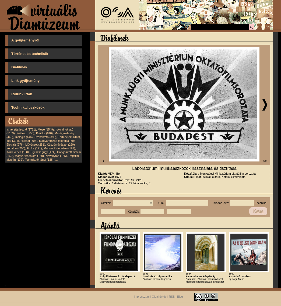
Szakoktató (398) (45, 137)
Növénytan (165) (56, 155)
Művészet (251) (35, 144)
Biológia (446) (24, 137)
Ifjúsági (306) (29, 140)
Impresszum (142, 296)
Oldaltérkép (159, 296)
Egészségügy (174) (43, 152)
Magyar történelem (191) (59, 148)
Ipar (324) (12, 140)
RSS (172, 296)
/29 (265, 161)
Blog (180, 296)
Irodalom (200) (15, 148)
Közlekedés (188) (17, 152)
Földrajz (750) (25, 133)
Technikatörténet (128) (39, 159)
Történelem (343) (69, 137)
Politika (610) (44, 133)
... (56, 159)
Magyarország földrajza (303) (57, 140)
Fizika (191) (34, 148)
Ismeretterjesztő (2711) (21, 129)
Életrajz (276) (14, 144)
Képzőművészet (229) (61, 144)
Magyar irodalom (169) (29, 155)
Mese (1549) (46, 129)
